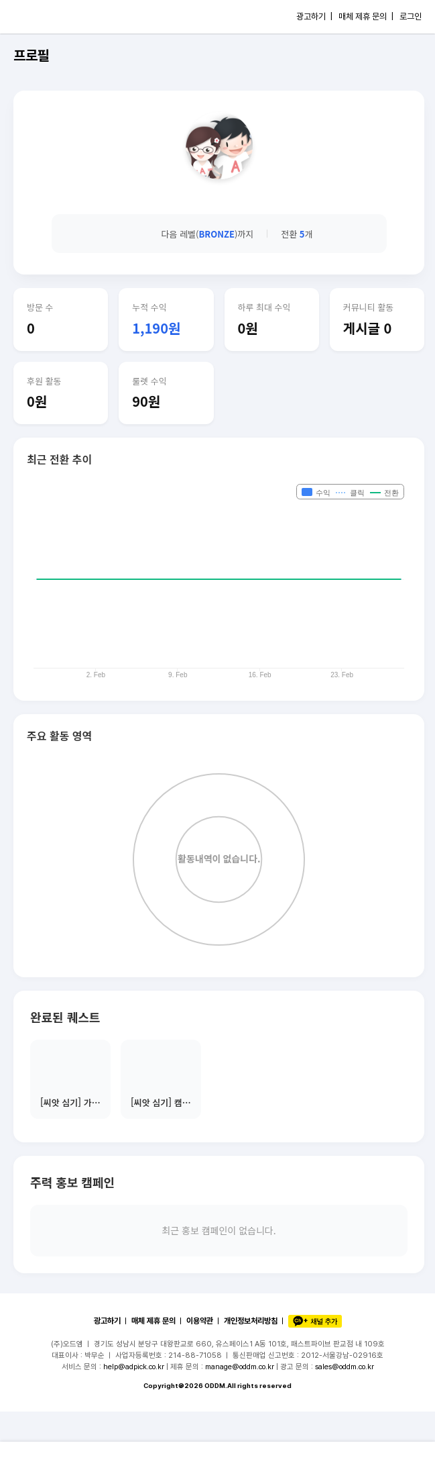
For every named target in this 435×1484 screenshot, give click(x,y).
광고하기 (107, 1321)
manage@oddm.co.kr (239, 1366)
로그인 (410, 16)
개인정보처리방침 (250, 1321)
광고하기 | (314, 16)
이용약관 (199, 1321)
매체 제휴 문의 (153, 1321)
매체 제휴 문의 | (365, 16)
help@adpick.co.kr (133, 1366)
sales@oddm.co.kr (344, 1366)
